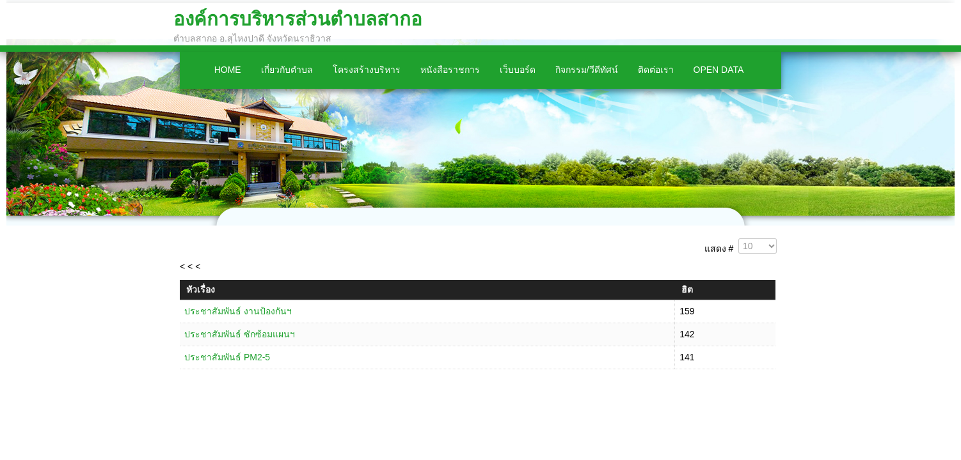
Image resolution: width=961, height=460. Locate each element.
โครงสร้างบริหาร (367, 70)
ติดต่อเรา (656, 70)
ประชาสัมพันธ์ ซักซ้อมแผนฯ (239, 334)
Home (227, 70)
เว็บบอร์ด (518, 70)
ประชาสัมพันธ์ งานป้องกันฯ (238, 311)
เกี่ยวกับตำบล (287, 70)
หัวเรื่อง (200, 289)
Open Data (719, 70)
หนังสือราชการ (450, 70)
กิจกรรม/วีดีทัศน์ (586, 70)
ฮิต (687, 289)
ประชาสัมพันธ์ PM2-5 (227, 357)
